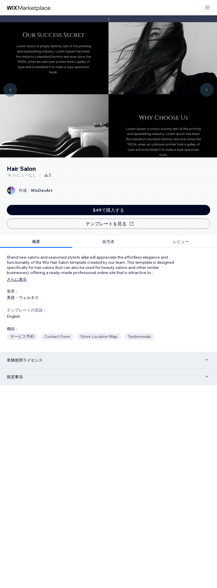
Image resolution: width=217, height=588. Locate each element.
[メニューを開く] (207, 8)
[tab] (36, 242)
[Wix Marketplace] (29, 8)
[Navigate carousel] (10, 90)
